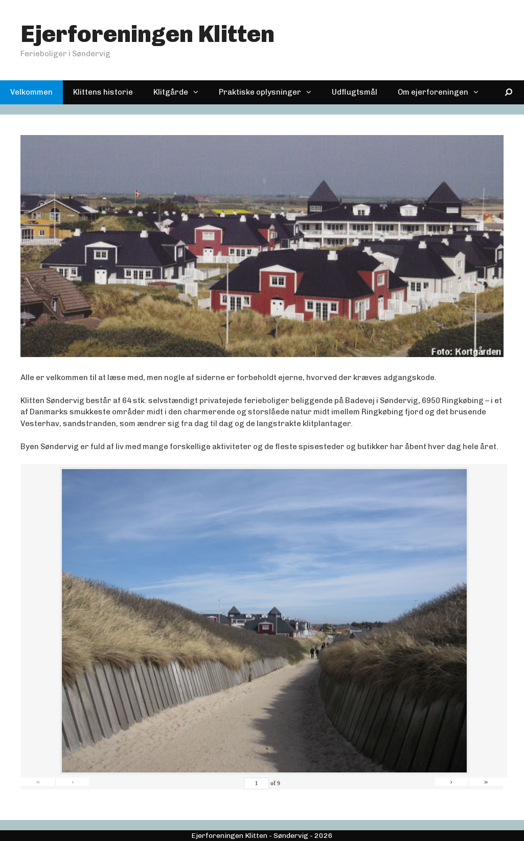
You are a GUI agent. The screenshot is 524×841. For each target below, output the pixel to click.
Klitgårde (181, 92)
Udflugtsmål (354, 92)
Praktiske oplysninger (270, 92)
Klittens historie (103, 92)
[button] (198, 92)
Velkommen (31, 92)
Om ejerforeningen (443, 92)
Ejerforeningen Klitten (147, 34)
